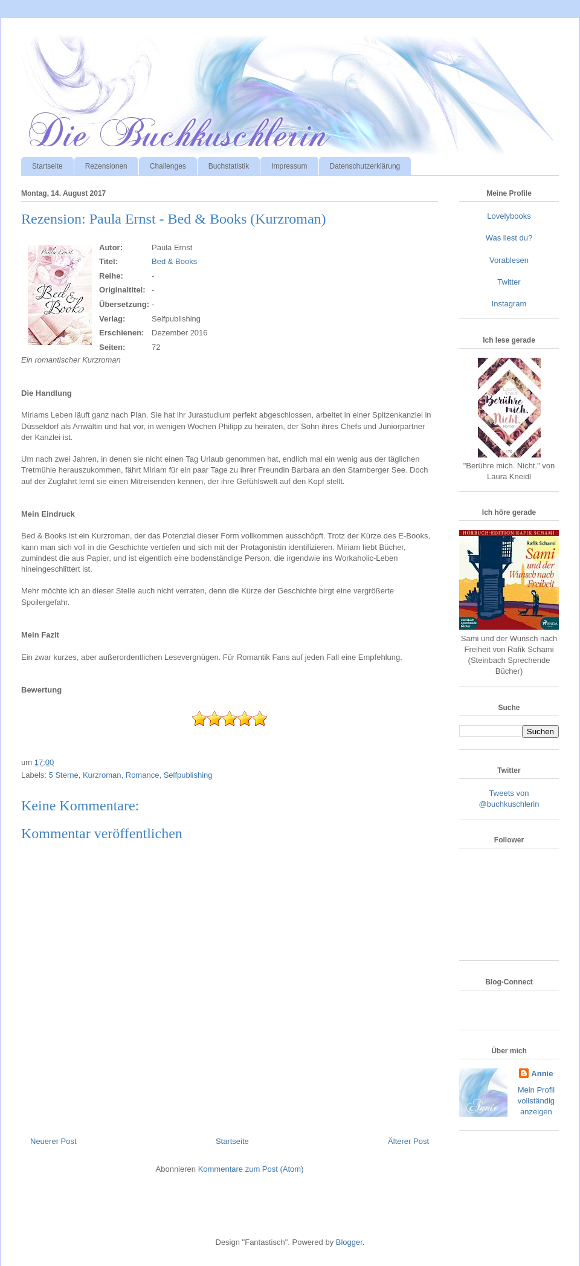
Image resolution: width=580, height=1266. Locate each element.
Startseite (47, 166)
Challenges (168, 166)
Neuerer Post (53, 1141)
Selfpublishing (188, 775)
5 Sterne (64, 775)
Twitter (508, 281)
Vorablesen (509, 260)
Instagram (509, 303)
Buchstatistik (228, 166)
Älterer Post (408, 1141)
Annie (542, 1073)
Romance (143, 775)
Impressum (289, 166)
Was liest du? (509, 237)
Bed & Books (174, 261)
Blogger (349, 1242)
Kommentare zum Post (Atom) (251, 1169)
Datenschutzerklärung (365, 166)
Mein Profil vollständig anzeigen (536, 1100)
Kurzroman (102, 775)
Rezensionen (106, 166)
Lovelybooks (508, 216)
